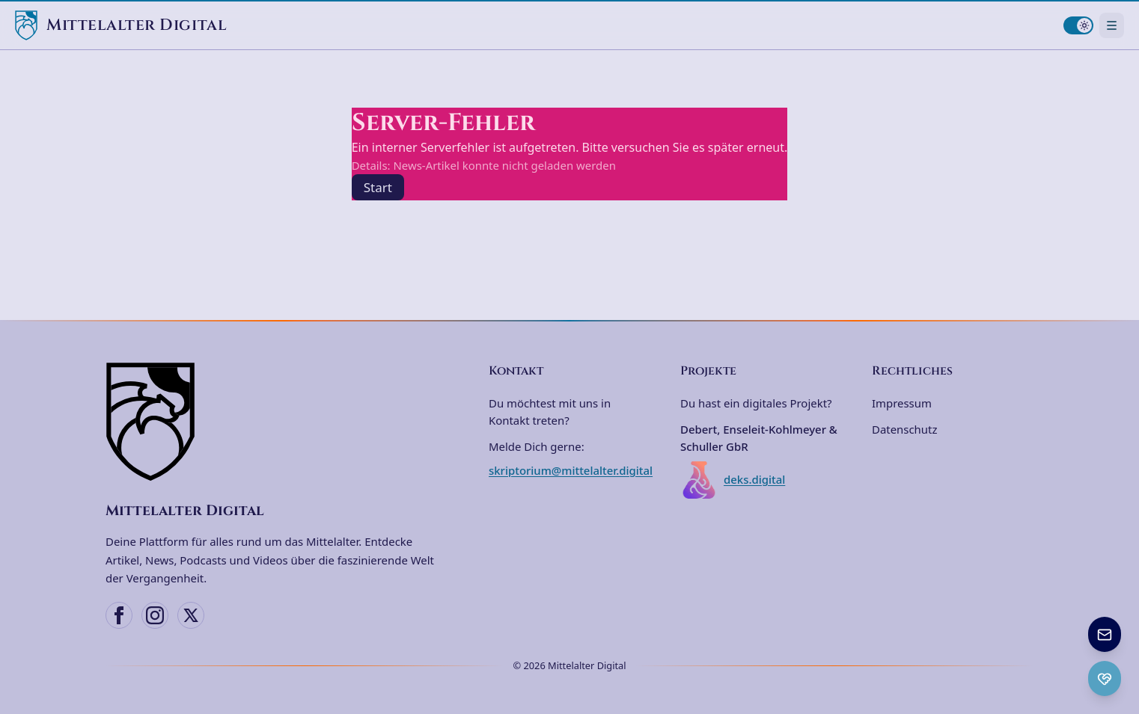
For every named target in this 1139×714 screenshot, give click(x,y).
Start (378, 187)
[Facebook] (119, 615)
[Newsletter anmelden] (1104, 634)
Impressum (902, 403)
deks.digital (732, 480)
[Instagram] (154, 615)
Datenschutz (904, 429)
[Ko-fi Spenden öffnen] (1104, 678)
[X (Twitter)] (190, 615)
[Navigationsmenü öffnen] (1111, 25)
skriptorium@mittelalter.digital (571, 470)
